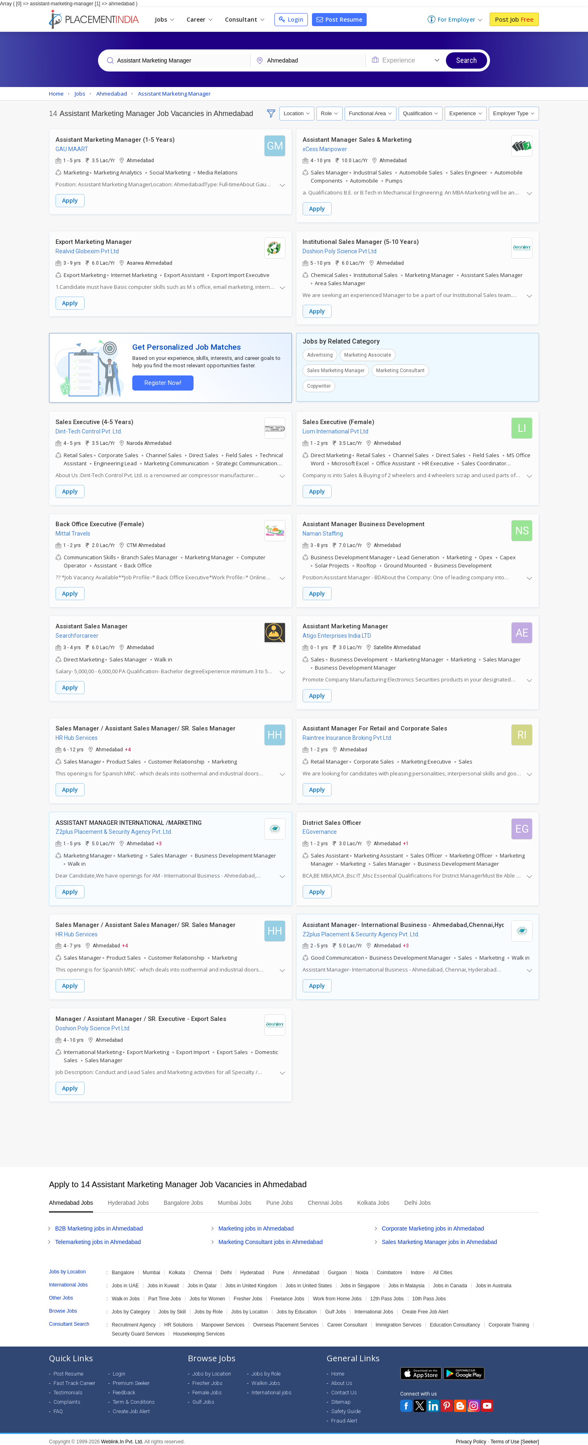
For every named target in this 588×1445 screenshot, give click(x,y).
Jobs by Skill (172, 1307)
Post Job (514, 19)
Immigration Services (398, 1320)
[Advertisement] (294, 1130)
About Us (341, 1379)
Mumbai (151, 1268)
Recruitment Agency (134, 1320)
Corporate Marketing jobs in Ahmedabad (433, 1224)
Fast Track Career (74, 1379)
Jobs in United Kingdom (251, 1281)
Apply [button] (70, 201)
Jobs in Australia (493, 1281)
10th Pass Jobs (429, 1294)
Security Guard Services (138, 1329)
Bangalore (123, 1268)
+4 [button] (128, 747)
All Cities (442, 1268)
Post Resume (339, 19)
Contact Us (344, 1388)
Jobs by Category (131, 1307)
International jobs (272, 1388)
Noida (362, 1268)
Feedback (124, 1388)
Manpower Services (222, 1320)
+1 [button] (406, 840)
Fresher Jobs (248, 1294)
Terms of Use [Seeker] (514, 1437)
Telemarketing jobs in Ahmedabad (98, 1237)
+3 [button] (159, 840)
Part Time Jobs (164, 1294)
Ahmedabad (306, 1268)
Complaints (66, 1397)
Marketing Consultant (400, 370)
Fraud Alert (344, 1416)
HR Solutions (178, 1320)
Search (466, 60)
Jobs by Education (296, 1307)
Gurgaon (337, 1268)
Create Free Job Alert (425, 1307)
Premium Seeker (131, 1379)
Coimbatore (389, 1268)
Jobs (164, 19)
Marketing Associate (367, 354)
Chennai (203, 1268)
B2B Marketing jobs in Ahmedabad (99, 1224)
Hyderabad (252, 1268)
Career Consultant (347, 1320)
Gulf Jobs (335, 1307)
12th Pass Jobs (387, 1294)
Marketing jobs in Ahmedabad (256, 1224)
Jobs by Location (249, 1307)
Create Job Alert (131, 1407)
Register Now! (161, 381)
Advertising (320, 354)
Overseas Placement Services (286, 1320)
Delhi (226, 1268)
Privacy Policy (471, 1437)
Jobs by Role (208, 1307)
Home (337, 1369)
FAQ (58, 1407)
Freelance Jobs (287, 1294)
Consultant (244, 19)
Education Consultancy (455, 1320)
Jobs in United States (308, 1281)
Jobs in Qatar (201, 1281)
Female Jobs (207, 1388)
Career (199, 19)
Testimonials (67, 1388)
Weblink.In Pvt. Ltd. (122, 1437)
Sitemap (341, 1397)
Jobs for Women (207, 1294)
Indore (418, 1268)
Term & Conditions (134, 1397)
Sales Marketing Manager (336, 370)
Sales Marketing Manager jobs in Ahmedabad (439, 1237)
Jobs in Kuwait (163, 1281)
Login (291, 19)
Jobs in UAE (125, 1281)
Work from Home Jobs (337, 1294)
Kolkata (177, 1268)
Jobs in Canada (450, 1281)
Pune (278, 1268)
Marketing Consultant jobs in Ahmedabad (270, 1237)
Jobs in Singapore (360, 1281)
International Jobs (373, 1307)
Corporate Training (509, 1320)
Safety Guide (346, 1407)
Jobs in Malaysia (406, 1281)
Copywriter (319, 385)
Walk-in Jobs (126, 1294)
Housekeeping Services (199, 1329)
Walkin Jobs (266, 1379)
